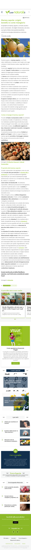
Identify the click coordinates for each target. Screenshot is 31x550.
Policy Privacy (17, 543)
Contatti (13, 538)
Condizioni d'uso (9, 543)
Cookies (23, 543)
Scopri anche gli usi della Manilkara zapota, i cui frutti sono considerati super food (15, 274)
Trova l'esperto (22, 538)
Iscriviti (15, 522)
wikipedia (10, 280)
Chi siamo (6, 538)
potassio (21, 247)
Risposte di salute (15, 540)
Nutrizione (13, 285)
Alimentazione (6, 285)
